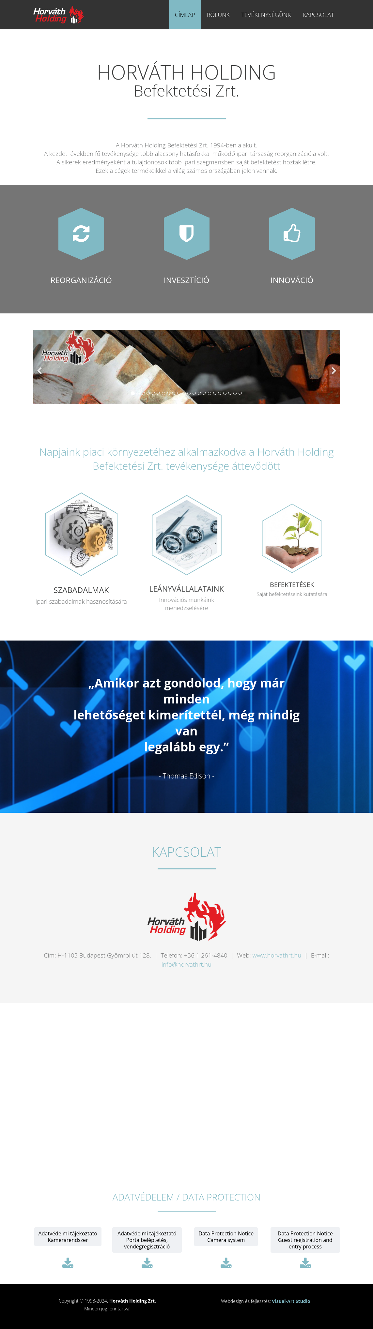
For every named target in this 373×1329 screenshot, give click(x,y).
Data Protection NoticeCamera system (226, 1237)
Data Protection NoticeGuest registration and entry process (305, 1240)
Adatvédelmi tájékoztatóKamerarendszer (68, 1237)
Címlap (185, 15)
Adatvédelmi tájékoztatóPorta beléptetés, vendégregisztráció (146, 1240)
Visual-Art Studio (291, 1301)
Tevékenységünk (266, 15)
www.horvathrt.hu (277, 955)
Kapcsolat (318, 15)
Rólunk (218, 15)
